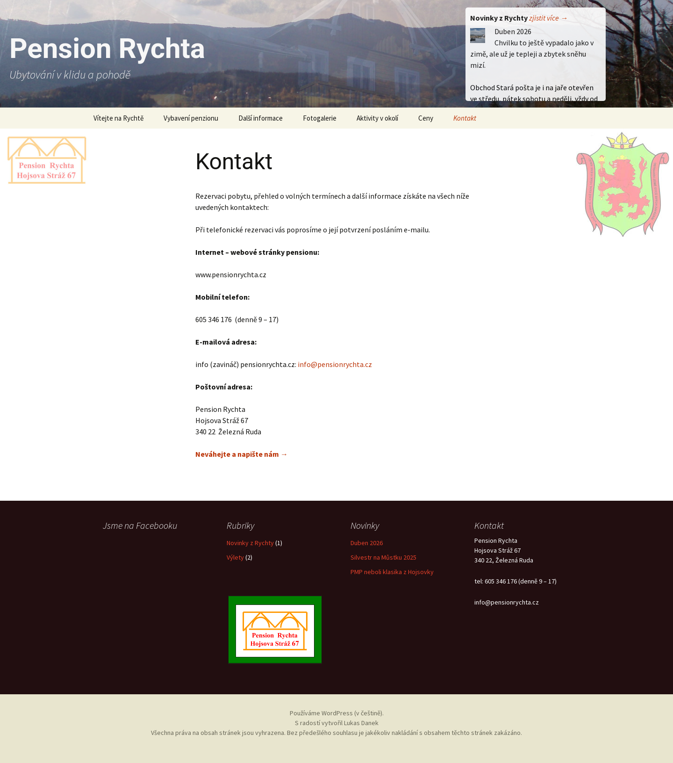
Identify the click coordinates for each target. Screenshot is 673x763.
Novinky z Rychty (250, 543)
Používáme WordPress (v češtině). (337, 713)
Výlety (235, 557)
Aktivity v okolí (377, 118)
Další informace (260, 118)
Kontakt (464, 118)
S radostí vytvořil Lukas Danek (337, 723)
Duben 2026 (367, 543)
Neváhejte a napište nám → (241, 454)
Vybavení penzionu (191, 118)
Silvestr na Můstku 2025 (383, 557)
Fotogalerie (319, 118)
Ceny (425, 118)
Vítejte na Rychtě (118, 118)
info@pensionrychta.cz (335, 364)
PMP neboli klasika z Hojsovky (392, 572)
